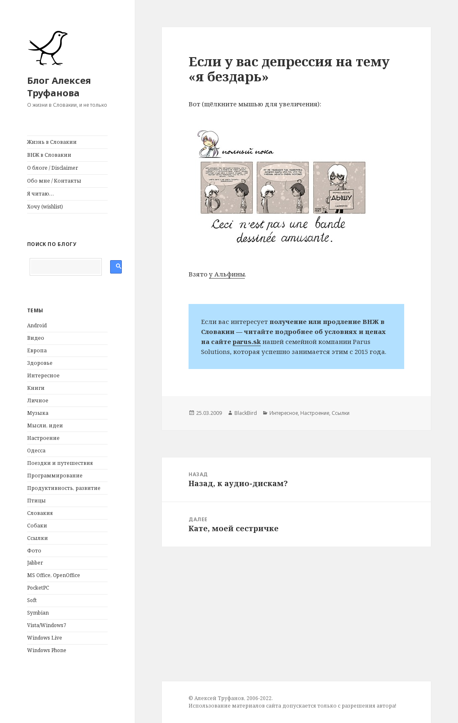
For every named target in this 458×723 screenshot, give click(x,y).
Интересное (43, 375)
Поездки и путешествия (60, 463)
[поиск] (66, 267)
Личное (37, 400)
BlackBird (245, 413)
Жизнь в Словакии (52, 142)
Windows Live (44, 637)
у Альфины (227, 274)
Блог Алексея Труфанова (59, 86)
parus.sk (247, 341)
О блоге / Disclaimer (52, 167)
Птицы (36, 500)
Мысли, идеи (45, 425)
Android (37, 325)
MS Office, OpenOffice (53, 575)
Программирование (55, 475)
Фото (34, 550)
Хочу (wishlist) (45, 206)
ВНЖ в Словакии (49, 154)
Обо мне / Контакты (54, 180)
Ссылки (37, 538)
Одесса (36, 450)
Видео (35, 337)
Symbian (38, 612)
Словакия (40, 513)
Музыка (37, 413)
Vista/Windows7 (46, 625)
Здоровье (40, 363)
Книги (36, 388)
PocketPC (38, 587)
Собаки (37, 525)
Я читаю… (40, 193)
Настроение (43, 438)
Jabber (35, 562)
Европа (37, 350)
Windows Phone (46, 650)
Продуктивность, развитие (64, 488)
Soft (32, 600)
